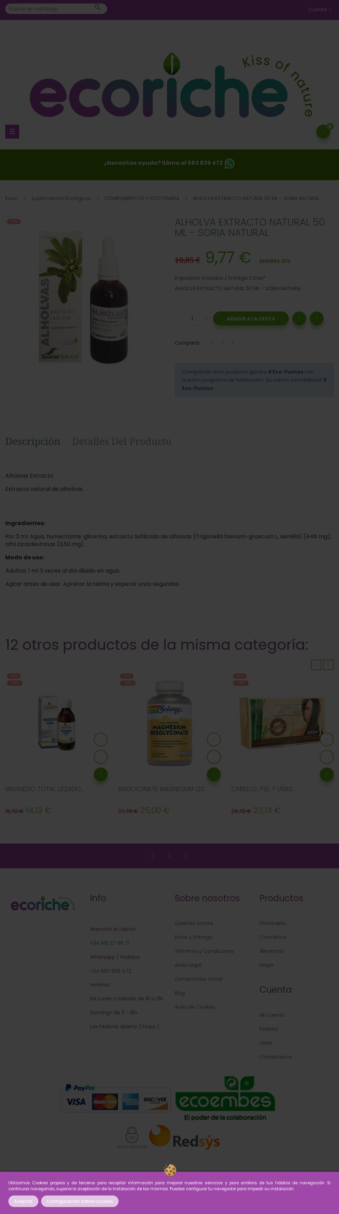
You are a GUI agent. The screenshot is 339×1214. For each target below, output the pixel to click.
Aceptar (23, 1201)
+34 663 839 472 (110, 970)
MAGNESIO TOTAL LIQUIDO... (44, 789)
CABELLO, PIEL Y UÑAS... (263, 789)
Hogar (266, 965)
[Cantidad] (192, 318)
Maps (148, 1026)
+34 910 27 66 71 (109, 943)
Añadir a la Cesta (251, 318)
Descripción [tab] (32, 441)
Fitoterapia (272, 923)
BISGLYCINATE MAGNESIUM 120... (162, 789)
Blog (180, 992)
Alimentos (271, 951)
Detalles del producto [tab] (122, 441)
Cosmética (273, 937)
